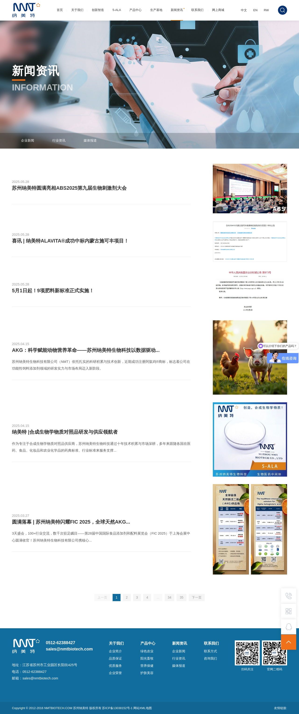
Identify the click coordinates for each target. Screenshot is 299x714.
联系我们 (197, 10)
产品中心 (135, 10)
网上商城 (218, 10)
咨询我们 (210, 658)
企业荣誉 (115, 673)
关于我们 (77, 10)
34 (169, 597)
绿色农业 (146, 651)
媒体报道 (90, 140)
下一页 (197, 597)
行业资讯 (58, 140)
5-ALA (117, 10)
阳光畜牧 (146, 658)
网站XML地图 (142, 708)
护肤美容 (146, 673)
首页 (60, 10)
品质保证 (115, 658)
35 (181, 597)
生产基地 (156, 10)
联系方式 (210, 651)
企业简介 (115, 651)
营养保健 (146, 666)
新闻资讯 (177, 10)
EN (255, 10)
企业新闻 (27, 140)
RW (266, 10)
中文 (244, 10)
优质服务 (115, 666)
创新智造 (98, 10)
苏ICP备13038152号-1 (117, 708)
